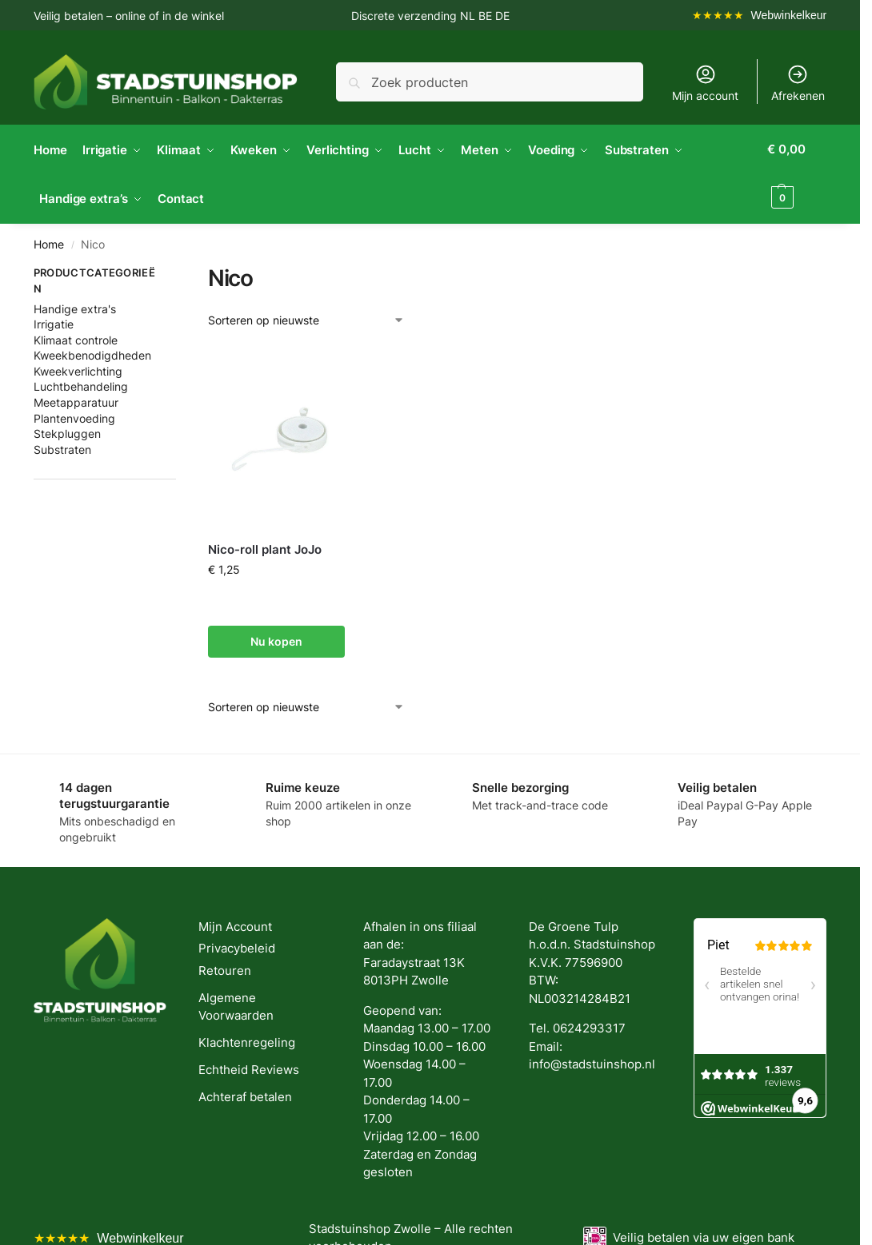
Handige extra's (75, 306)
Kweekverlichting (78, 369)
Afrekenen (798, 82)
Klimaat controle (76, 337)
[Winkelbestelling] (306, 317)
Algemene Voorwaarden (236, 1004)
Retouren (224, 968)
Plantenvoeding (74, 416)
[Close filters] (181, 272)
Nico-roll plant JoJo (265, 547)
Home (49, 242)
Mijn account (705, 82)
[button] (798, 173)
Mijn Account (235, 924)
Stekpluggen (67, 431)
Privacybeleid (236, 946)
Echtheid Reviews (248, 1068)
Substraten (62, 447)
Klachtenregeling (246, 1040)
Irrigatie (54, 321)
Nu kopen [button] (276, 639)
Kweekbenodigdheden (92, 353)
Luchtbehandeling (81, 385)
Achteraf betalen (245, 1095)
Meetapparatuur (76, 400)
